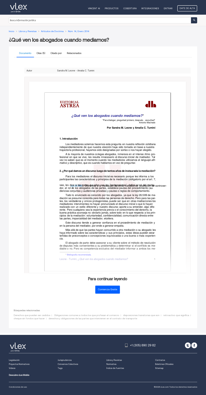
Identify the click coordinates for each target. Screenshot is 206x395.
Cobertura (130, 8)
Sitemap (159, 368)
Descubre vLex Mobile (19, 375)
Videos (12, 368)
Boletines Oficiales (164, 364)
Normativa (111, 364)
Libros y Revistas (114, 360)
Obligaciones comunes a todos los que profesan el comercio (86, 315)
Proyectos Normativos (19, 364)
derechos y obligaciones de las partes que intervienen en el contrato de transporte (93, 318)
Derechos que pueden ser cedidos (32, 315)
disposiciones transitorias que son (141, 315)
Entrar (168, 8)
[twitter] (188, 345)
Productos (111, 8)
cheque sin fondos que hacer (29, 318)
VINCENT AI (94, 8)
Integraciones (150, 8)
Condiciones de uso (18, 387)
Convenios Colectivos (68, 364)
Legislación (14, 360)
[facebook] (194, 345)
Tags (60, 368)
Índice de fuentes (115, 368)
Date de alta (187, 8)
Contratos (160, 360)
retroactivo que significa (176, 315)
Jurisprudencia (65, 360)
